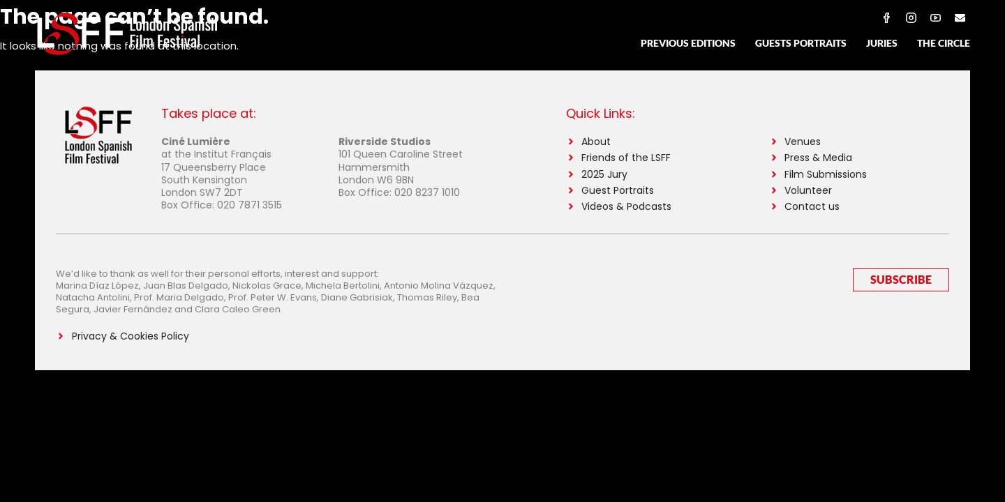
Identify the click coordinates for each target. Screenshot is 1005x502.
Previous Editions (688, 43)
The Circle (943, 43)
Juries (882, 43)
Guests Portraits (801, 43)
